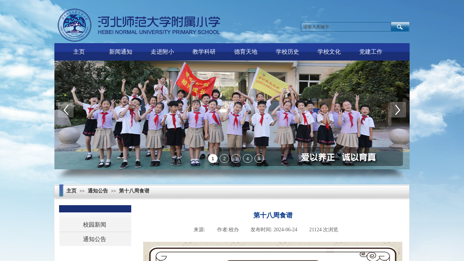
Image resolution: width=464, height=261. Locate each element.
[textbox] (346, 27)
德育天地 (245, 52)
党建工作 (370, 52)
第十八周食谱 (134, 191)
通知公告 (98, 191)
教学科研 (204, 52)
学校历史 (287, 52)
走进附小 (162, 52)
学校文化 (329, 52)
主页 (79, 52)
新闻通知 (120, 52)
